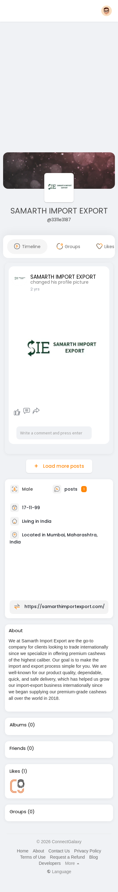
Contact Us (59, 850)
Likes (15, 771)
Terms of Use (33, 857)
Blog (93, 857)
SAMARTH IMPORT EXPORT (59, 210)
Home (22, 850)
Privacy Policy (87, 850)
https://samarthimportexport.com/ (64, 606)
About (38, 850)
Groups (18, 811)
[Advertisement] (58, 88)
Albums (18, 724)
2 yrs (35, 289)
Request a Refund (67, 857)
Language (59, 871)
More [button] (72, 863)
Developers (50, 863)
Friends (18, 748)
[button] (107, 11)
